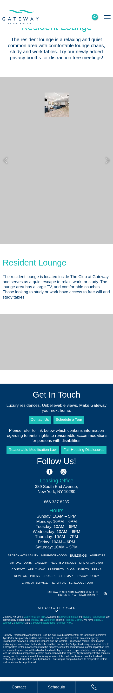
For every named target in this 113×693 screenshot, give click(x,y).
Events (15, 583)
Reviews (46, 583)
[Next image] (107, 160)
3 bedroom (37, 639)
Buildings (90, 561)
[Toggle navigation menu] (107, 16)
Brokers (78, 583)
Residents (85, 576)
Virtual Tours (42, 569)
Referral (88, 591)
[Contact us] (19, 687)
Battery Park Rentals (94, 633)
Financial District (73, 636)
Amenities (17, 569)
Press (62, 583)
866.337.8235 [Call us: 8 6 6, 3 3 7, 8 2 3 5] (56, 508)
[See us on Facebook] (49, 478)
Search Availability (30, 561)
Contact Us (37, 420)
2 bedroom (19, 639)
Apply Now (64, 576)
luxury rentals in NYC (34, 633)
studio (96, 636)
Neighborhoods (65, 561)
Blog (102, 576)
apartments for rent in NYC (57, 639)
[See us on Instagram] (63, 478)
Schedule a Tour (70, 420)
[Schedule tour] (56, 687)
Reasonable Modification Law (31, 453)
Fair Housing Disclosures (86, 453)
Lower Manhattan (68, 633)
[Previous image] (6, 160)
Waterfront (49, 636)
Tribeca (35, 636)
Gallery (65, 569)
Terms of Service (61, 591)
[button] (56, 625)
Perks (30, 583)
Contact (44, 576)
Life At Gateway (19, 576)
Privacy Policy (29, 591)
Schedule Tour (56, 598)
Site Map (96, 583)
